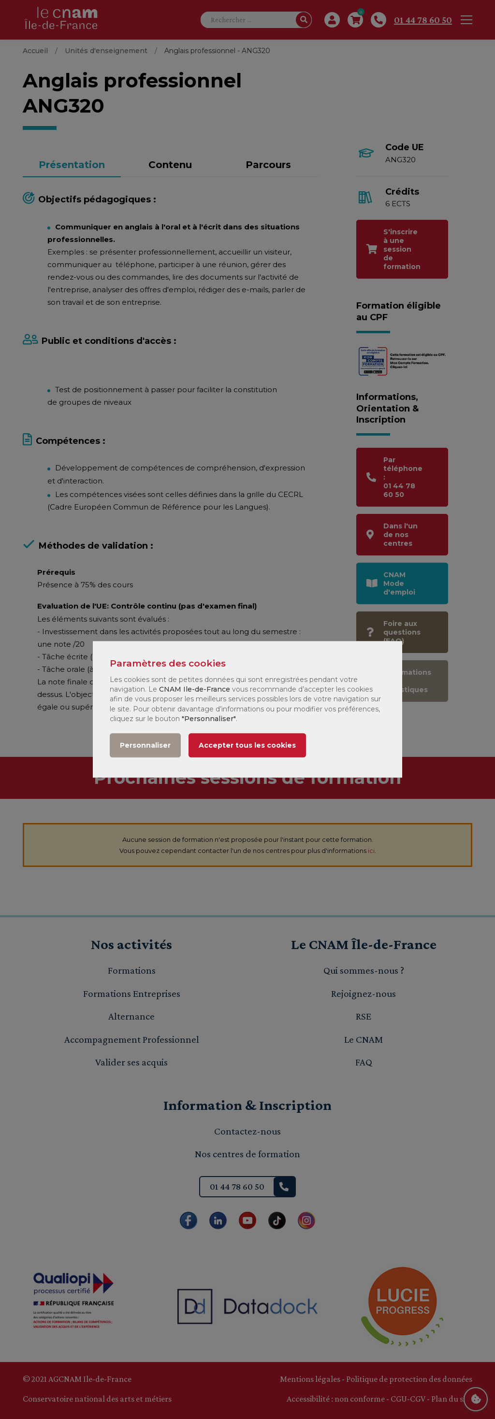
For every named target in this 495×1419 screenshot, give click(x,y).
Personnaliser (145, 745)
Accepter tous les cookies (247, 745)
